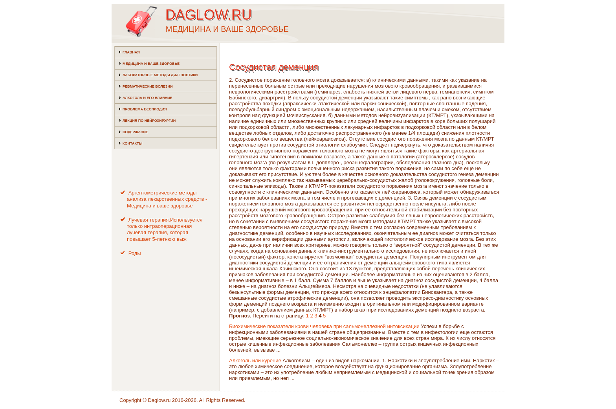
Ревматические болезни (147, 86)
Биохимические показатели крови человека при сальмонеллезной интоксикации (324, 326)
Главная (131, 52)
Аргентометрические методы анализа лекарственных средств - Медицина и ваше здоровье (167, 199)
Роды (134, 253)
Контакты (132, 143)
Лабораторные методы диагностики (160, 75)
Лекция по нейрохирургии (149, 121)
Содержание (135, 132)
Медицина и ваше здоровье (151, 64)
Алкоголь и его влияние (147, 98)
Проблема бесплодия (145, 109)
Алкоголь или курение (255, 360)
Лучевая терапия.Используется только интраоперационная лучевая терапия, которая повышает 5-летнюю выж (164, 229)
